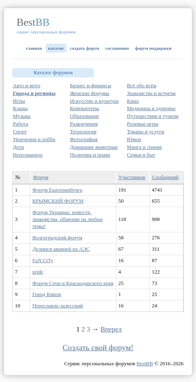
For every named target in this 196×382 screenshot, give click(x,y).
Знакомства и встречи (151, 93)
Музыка (22, 116)
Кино (133, 101)
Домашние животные (94, 147)
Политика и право (90, 155)
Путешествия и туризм (152, 116)
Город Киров (46, 294)
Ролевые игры (142, 124)
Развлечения (84, 124)
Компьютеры (84, 108)
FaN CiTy (42, 260)
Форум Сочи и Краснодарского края (73, 283)
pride (37, 272)
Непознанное (27, 155)
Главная (34, 48)
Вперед (111, 329)
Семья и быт (141, 155)
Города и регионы (34, 93)
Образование (84, 116)
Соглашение (117, 48)
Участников (131, 177)
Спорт (20, 131)
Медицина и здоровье (151, 108)
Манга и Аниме (144, 147)
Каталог (56, 48)
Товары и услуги (145, 131)
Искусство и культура (94, 101)
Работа (20, 124)
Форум (41, 177)
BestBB (144, 363)
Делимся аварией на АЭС (61, 249)
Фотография (84, 139)
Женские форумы (89, 93)
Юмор (134, 139)
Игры (19, 101)
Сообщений (165, 177)
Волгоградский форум (57, 237)
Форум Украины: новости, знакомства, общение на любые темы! (67, 219)
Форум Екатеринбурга (57, 190)
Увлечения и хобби (34, 139)
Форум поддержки (153, 48)
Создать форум (84, 48)
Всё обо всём (141, 85)
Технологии (83, 131)
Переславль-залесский (57, 306)
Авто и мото (26, 85)
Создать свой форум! (97, 347)
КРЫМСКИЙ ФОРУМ (58, 201)
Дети (18, 147)
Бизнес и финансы (90, 85)
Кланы (20, 108)
